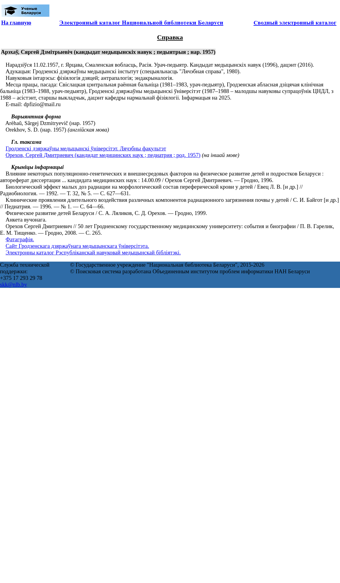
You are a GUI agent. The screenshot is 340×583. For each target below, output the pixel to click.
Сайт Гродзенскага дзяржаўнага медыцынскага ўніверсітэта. (77, 246)
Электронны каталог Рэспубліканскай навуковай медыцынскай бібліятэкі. (93, 252)
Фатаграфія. (20, 239)
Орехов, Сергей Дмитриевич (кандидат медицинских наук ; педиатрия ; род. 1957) (103, 155)
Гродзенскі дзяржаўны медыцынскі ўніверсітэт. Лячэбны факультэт (86, 148)
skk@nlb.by (13, 284)
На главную (16, 22)
